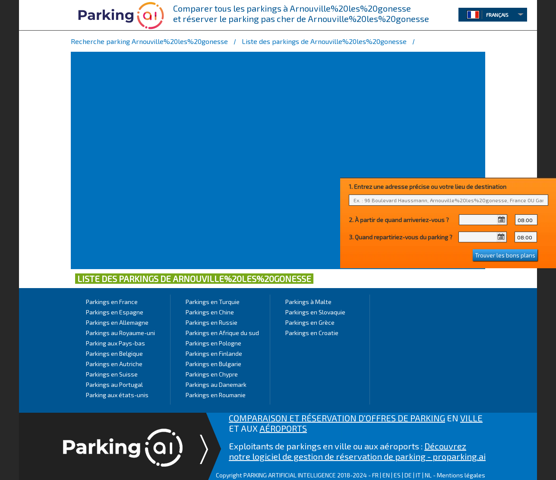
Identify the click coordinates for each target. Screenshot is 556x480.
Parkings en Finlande (214, 353)
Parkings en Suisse (112, 374)
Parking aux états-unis (117, 394)
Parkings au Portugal (114, 384)
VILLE (471, 418)
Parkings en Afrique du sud (222, 332)
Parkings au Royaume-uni (120, 332)
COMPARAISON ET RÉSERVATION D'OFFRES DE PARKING (337, 418)
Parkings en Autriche (114, 363)
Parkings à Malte (308, 301)
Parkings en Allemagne (117, 322)
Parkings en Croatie (311, 332)
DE (408, 475)
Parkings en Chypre (212, 374)
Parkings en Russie (211, 322)
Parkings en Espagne (114, 312)
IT (418, 475)
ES (397, 475)
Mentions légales (461, 475)
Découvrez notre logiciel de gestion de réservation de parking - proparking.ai (357, 451)
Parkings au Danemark (216, 384)
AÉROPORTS (283, 428)
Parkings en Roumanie (216, 394)
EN (386, 475)
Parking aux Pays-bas (115, 343)
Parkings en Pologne (213, 343)
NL (428, 475)
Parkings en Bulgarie (213, 363)
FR (375, 475)
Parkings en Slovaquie (315, 312)
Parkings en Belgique (114, 353)
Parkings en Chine (210, 312)
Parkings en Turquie (213, 301)
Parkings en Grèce (310, 322)
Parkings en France (112, 301)
